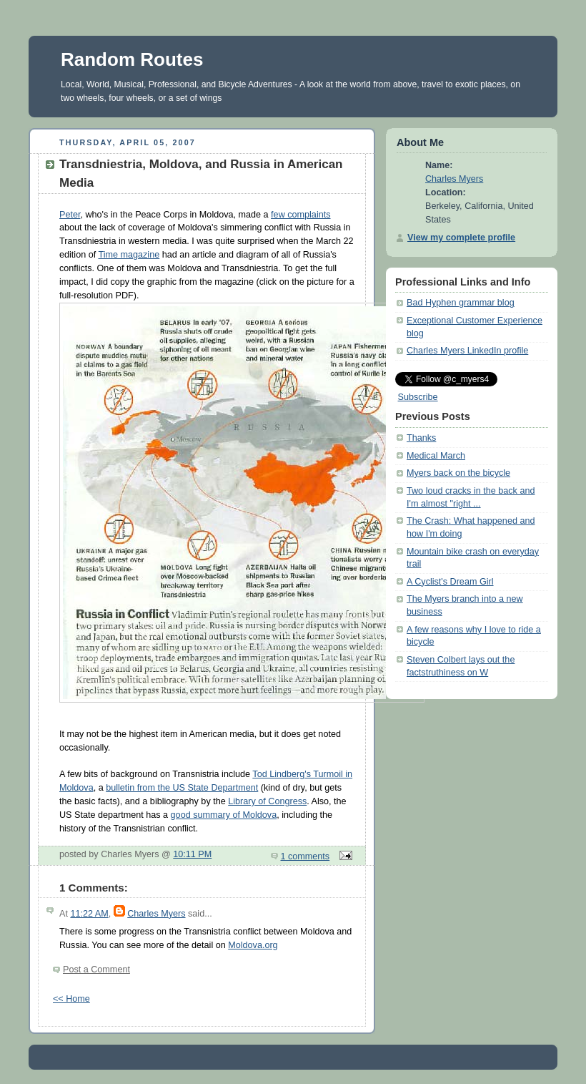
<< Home (71, 999)
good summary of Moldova (224, 815)
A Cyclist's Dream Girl (450, 582)
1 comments (305, 856)
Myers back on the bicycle (458, 473)
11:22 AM (89, 914)
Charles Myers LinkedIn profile (467, 351)
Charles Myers (156, 914)
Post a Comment (96, 970)
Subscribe (418, 397)
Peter (69, 215)
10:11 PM (192, 854)
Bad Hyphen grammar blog (461, 303)
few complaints (300, 215)
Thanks (421, 438)
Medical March (436, 456)
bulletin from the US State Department (182, 788)
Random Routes (132, 59)
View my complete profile (461, 238)
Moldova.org (252, 945)
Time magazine (128, 255)
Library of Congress (267, 801)
